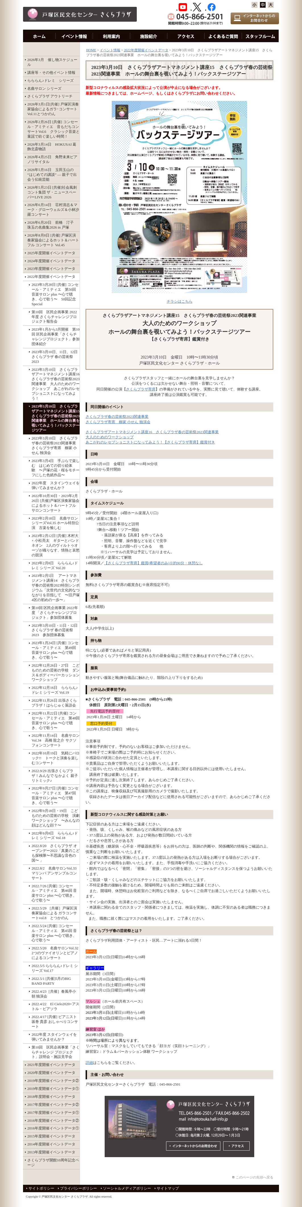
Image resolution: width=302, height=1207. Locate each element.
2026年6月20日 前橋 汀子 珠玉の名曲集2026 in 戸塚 (52, 224)
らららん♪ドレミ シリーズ (50, 80)
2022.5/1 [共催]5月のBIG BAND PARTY (51, 981)
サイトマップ (168, 1188)
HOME (39, 36)
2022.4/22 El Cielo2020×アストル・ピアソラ (55, 1006)
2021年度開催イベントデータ (51, 1065)
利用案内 (111, 36)
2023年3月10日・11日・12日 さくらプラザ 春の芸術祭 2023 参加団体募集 (56, 630)
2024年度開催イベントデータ (51, 261)
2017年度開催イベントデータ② (53, 1104)
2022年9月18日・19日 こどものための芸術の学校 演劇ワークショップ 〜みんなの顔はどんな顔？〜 (56, 818)
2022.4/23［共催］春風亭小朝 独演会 (54, 993)
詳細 (89, 1063)
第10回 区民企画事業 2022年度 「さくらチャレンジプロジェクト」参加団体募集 (55, 613)
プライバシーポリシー (78, 1188)
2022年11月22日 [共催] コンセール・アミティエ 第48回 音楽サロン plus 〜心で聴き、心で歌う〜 (56, 720)
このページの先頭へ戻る (254, 1177)
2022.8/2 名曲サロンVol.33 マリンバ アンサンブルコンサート (56, 873)
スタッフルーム (260, 36)
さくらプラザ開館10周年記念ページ (53, 1162)
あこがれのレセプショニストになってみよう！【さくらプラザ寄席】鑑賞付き (150, 442)
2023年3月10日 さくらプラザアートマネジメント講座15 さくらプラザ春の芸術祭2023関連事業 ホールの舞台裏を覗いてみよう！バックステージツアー (56, 418)
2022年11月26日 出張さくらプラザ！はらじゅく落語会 (54, 702)
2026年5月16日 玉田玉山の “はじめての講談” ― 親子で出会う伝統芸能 (52, 175)
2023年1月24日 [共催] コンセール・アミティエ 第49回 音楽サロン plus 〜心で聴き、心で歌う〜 (55, 650)
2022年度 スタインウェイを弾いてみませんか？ (56, 485)
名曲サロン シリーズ (44, 88)
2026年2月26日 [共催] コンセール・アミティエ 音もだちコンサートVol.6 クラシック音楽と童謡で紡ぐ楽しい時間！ (53, 129)
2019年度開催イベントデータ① (53, 1088)
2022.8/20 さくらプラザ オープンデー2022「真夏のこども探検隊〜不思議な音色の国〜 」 (56, 853)
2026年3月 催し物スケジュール (52, 62)
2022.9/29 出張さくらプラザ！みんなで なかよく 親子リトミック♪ (55, 776)
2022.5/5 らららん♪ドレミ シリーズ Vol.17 (55, 968)
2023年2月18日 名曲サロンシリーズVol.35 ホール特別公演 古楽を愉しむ (55, 523)
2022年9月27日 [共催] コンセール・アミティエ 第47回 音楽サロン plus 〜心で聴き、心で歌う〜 (55, 795)
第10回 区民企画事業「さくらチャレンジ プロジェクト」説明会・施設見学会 (56, 1052)
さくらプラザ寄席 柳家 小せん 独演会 (118, 422)
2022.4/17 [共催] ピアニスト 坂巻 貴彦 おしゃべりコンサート (55, 1022)
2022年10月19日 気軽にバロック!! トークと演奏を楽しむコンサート (56, 758)
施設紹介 (148, 36)
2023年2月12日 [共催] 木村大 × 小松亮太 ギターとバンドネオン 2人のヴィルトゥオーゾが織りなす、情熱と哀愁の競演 (56, 545)
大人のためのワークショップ (110, 437)
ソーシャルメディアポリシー (127, 1188)
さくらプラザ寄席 (141, 389)
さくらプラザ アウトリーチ (50, 96)
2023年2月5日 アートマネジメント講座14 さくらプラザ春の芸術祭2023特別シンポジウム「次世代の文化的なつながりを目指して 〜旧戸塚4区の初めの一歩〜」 (56, 587)
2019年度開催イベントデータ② (53, 1080)
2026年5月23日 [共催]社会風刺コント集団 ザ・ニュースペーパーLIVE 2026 (52, 192)
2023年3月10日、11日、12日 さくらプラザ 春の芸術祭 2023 (56, 357)
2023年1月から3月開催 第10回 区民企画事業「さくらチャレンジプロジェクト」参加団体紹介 (56, 336)
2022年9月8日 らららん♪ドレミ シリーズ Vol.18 (55, 835)
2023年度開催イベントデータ (51, 268)
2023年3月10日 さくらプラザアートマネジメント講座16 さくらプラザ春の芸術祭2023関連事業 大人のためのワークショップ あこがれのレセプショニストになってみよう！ (56, 383)
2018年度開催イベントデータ (51, 1096)
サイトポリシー (41, 1188)
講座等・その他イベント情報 (51, 72)
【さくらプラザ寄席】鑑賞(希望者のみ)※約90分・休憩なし (153, 563)
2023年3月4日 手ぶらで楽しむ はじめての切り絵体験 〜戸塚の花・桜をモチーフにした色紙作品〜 (56, 468)
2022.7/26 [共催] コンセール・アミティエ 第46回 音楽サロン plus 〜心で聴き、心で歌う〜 (54, 893)
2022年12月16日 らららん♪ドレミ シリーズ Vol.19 (55, 690)
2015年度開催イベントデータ (51, 1136)
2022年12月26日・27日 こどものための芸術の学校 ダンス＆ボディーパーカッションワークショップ (56, 672)
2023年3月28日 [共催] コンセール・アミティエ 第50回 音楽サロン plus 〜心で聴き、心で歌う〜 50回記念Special (55, 294)
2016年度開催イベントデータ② (53, 1120)
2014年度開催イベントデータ (51, 1144)
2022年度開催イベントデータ (51, 276)
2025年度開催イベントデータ (51, 253)
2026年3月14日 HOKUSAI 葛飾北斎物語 (51, 146)
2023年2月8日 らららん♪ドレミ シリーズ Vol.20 (55, 565)
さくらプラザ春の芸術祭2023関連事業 (117, 416)
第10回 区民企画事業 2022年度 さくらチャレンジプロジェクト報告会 (54, 317)
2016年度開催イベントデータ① (53, 1128)
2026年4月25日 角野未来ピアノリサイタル (52, 159)
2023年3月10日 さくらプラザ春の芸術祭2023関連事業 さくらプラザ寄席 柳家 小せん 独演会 (55, 445)
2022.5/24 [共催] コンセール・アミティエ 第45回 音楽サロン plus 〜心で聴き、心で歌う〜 (54, 933)
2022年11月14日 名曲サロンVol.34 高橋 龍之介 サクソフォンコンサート (56, 740)
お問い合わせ (223, 36)
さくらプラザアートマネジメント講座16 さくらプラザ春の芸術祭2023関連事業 (152, 432)
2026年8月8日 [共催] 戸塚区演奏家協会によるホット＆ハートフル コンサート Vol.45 (53, 240)
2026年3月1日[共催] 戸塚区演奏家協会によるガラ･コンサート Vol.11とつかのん (53, 109)
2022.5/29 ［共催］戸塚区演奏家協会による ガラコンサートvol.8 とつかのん (54, 913)
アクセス (186, 36)
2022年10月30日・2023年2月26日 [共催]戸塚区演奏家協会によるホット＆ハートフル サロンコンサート (55, 503)
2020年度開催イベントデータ (51, 1072)
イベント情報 (74, 36)
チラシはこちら (180, 301)
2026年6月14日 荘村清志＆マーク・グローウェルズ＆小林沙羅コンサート (53, 210)
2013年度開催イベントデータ (51, 1152)
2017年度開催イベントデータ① (53, 1112)
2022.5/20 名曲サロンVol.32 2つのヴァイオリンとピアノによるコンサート (56, 953)
